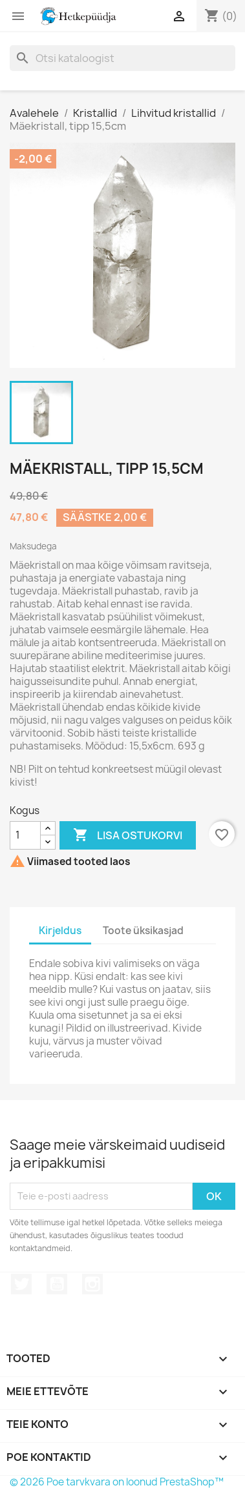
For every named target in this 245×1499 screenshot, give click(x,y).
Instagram (92, 1284)
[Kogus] (25, 835)
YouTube (57, 1284)
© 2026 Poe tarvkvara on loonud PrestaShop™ (117, 1482)
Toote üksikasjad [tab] (143, 930)
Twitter (21, 1284)
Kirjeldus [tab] (60, 930)
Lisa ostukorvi (127, 835)
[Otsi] (122, 58)
